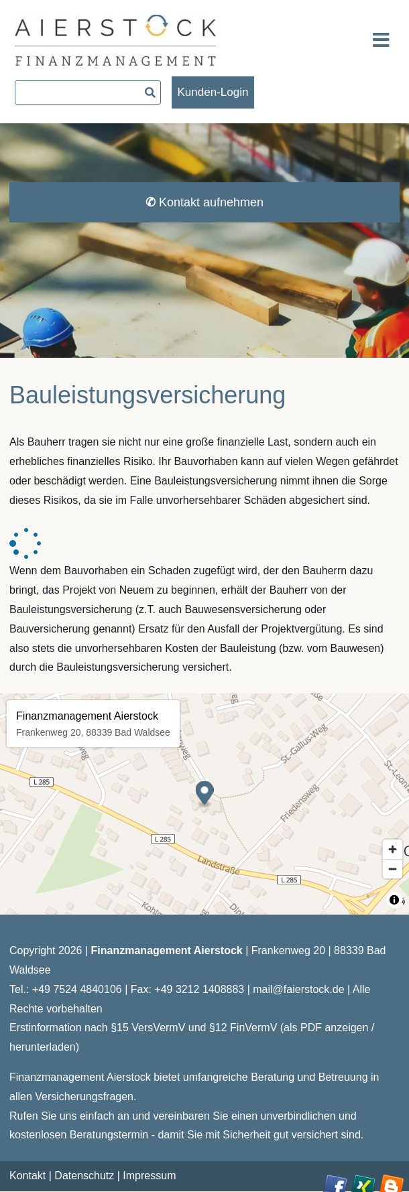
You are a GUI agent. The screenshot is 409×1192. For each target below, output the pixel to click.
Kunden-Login (213, 92)
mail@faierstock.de (298, 989)
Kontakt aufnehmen (204, 202)
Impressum (149, 1175)
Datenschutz (84, 1175)
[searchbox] (88, 92)
